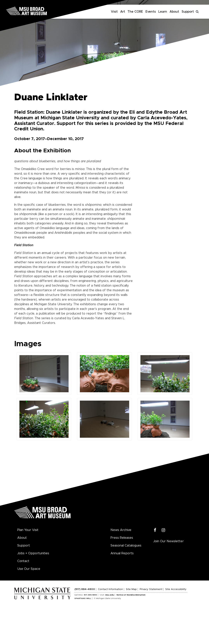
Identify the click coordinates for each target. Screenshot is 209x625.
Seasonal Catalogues (126, 545)
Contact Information (110, 589)
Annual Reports (122, 553)
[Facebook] (155, 530)
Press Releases (122, 537)
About (174, 11)
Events (150, 11)
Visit (114, 11)
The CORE (135, 11)
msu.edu (109, 595)
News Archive (121, 530)
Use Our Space (28, 568)
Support (188, 11)
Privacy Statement (151, 589)
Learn (162, 11)
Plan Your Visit (27, 530)
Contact (23, 561)
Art (122, 11)
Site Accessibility (175, 589)
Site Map (131, 589)
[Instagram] (163, 530)
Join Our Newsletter (168, 541)
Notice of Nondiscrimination (131, 595)
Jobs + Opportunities (33, 553)
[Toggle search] (197, 11)
